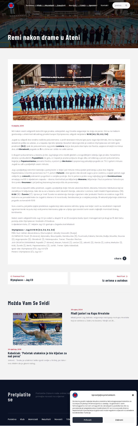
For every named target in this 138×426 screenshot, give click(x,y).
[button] (133, 395)
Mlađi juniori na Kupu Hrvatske (91, 313)
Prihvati (87, 420)
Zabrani (119, 420)
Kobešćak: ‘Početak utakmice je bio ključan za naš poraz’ (37, 355)
